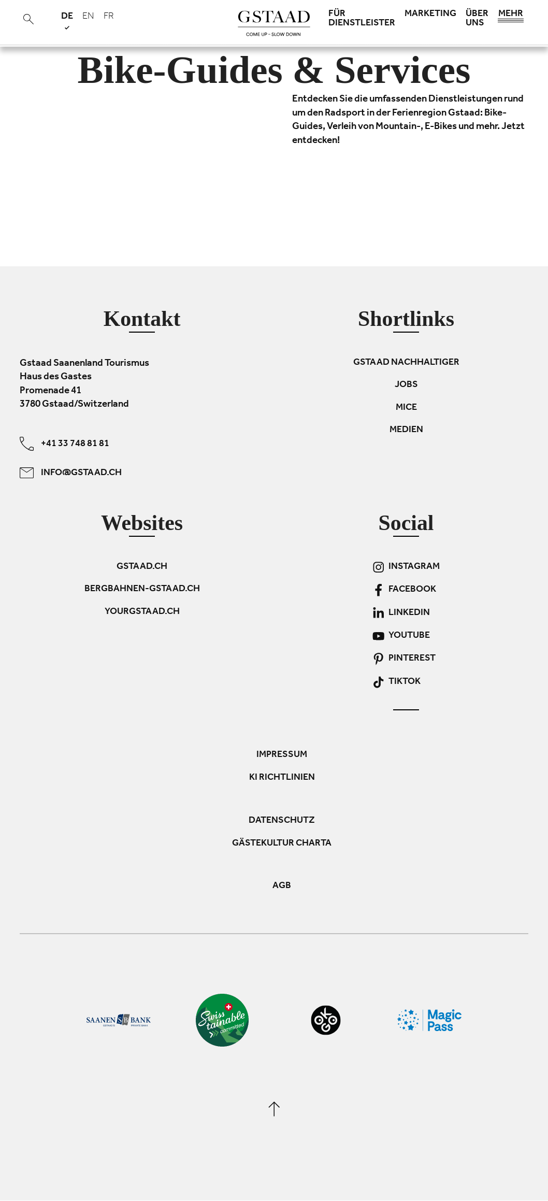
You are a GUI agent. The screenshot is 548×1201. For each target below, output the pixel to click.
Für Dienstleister (361, 19)
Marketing (430, 14)
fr (109, 17)
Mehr (511, 16)
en (88, 17)
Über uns (477, 19)
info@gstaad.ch (71, 473)
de (67, 20)
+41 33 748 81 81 (64, 444)
